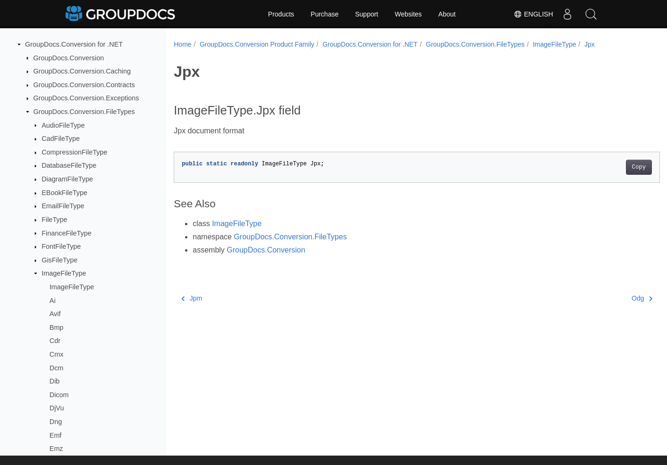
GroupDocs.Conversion (69, 58)
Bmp (57, 327)
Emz (56, 448)
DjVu (57, 408)
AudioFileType (63, 125)
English (533, 14)
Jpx (589, 44)
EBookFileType (64, 192)
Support (366, 14)
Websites (408, 14)
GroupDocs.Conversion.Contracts (84, 85)
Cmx (57, 354)
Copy (605, 167)
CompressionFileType (74, 152)
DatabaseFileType (69, 165)
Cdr (55, 340)
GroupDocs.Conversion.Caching (82, 71)
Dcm (57, 368)
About (447, 14)
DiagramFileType (67, 179)
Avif (55, 314)
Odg (608, 298)
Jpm (191, 298)
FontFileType (61, 246)
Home (182, 44)
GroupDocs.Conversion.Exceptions (86, 98)
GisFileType (59, 260)
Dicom (59, 395)
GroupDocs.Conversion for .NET (74, 44)
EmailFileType (63, 206)
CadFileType (61, 138)
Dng (56, 421)
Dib (55, 381)
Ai (53, 300)
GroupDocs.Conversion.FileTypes (84, 111)
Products (281, 14)
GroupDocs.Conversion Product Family (257, 44)
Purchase (324, 14)
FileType (54, 219)
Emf (56, 435)
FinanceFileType (67, 233)
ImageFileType (64, 273)
